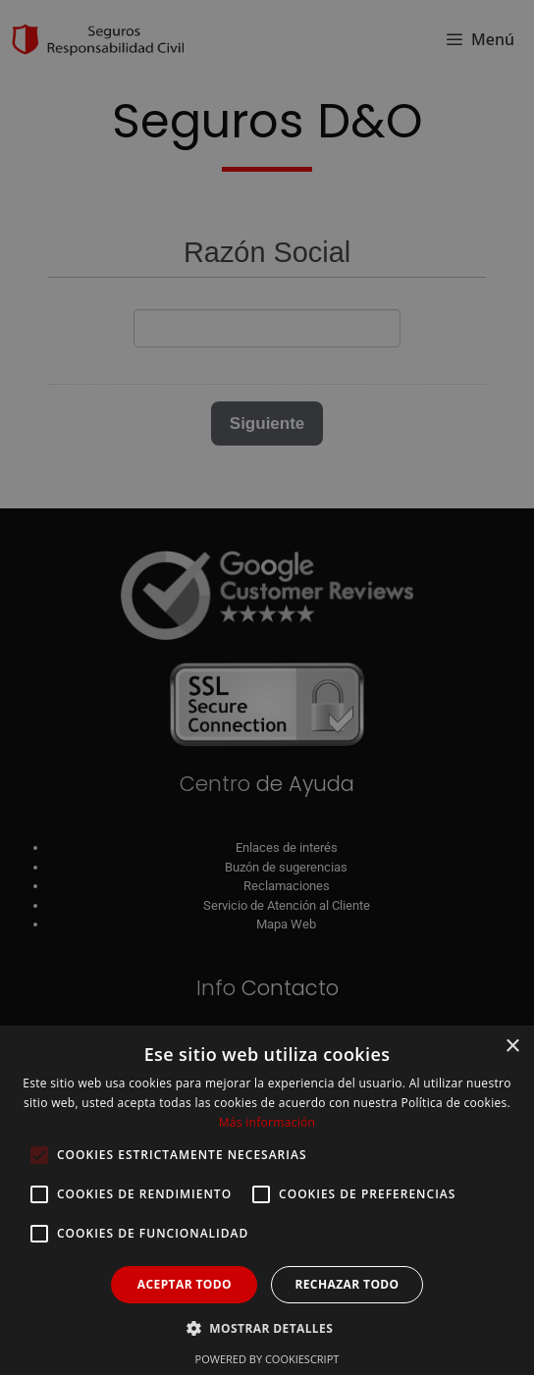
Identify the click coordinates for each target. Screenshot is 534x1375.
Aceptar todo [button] (184, 1284)
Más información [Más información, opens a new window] (267, 1122)
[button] (267, 1328)
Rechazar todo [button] (346, 1284)
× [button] (512, 1046)
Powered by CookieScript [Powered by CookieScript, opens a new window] (267, 1358)
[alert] (267, 687)
